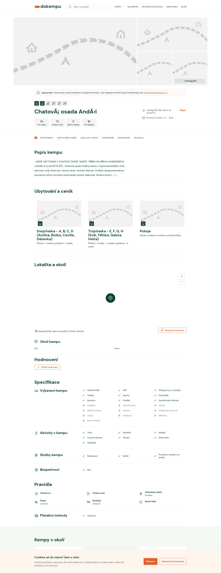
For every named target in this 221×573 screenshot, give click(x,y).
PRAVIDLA (139, 138)
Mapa (182, 110)
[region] (110, 298)
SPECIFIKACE (124, 138)
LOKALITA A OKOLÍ (89, 138)
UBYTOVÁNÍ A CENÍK (67, 138)
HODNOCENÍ (108, 138)
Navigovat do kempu (172, 330)
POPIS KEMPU (46, 138)
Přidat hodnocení (47, 367)
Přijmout (150, 561)
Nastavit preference (173, 561)
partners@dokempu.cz (156, 92)
